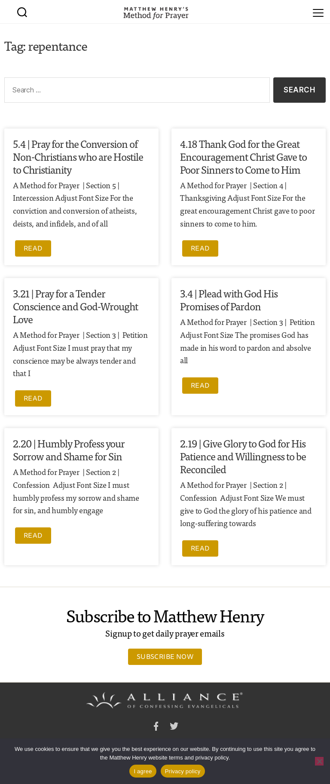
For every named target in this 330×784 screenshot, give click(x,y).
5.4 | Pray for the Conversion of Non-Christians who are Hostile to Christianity (78, 156)
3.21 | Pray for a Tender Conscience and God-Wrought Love (75, 306)
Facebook (156, 727)
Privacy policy (183, 771)
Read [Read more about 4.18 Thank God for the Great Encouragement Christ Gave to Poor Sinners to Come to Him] (200, 248)
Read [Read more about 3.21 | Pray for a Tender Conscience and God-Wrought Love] (33, 398)
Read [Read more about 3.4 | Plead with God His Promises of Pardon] (200, 385)
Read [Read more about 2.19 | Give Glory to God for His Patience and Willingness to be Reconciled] (200, 548)
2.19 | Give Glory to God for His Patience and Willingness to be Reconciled (243, 456)
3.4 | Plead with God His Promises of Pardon (229, 299)
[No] (319, 761)
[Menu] (318, 11)
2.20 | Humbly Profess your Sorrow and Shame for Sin (69, 449)
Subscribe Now (165, 656)
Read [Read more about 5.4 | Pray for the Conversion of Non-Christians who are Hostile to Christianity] (33, 248)
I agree (143, 771)
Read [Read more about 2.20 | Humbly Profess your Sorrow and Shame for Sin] (33, 535)
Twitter (174, 727)
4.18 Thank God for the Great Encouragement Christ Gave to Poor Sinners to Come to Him (243, 156)
